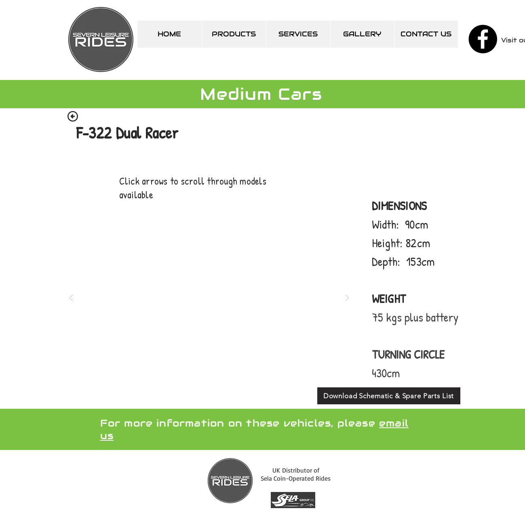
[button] (209, 297)
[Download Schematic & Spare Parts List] (388, 395)
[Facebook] (482, 39)
